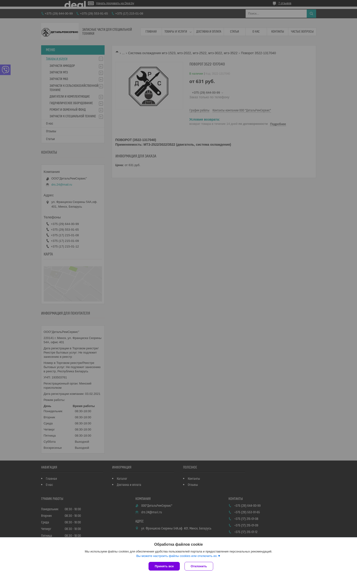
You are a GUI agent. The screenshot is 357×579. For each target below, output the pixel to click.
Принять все (164, 566)
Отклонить (199, 566)
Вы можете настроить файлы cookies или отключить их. (177, 556)
